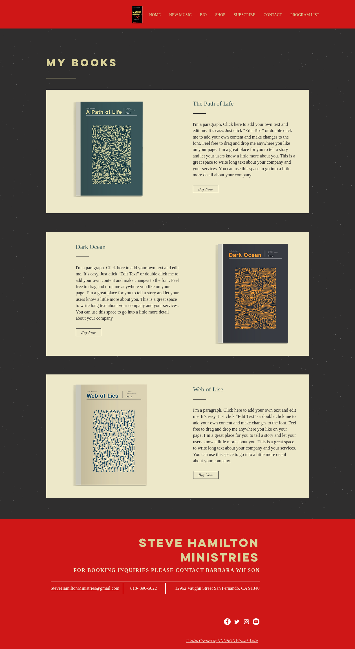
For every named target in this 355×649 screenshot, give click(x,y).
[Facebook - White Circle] (227, 621)
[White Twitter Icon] (236, 621)
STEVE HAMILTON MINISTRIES (199, 550)
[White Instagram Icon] (246, 621)
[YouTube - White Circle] (256, 621)
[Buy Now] (205, 189)
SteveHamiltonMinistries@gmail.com (85, 588)
